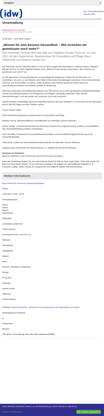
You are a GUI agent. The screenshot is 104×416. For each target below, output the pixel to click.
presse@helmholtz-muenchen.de (16, 234)
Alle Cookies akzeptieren (88, 412)
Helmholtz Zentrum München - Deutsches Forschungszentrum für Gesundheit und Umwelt (40, 307)
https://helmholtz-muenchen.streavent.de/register (42, 156)
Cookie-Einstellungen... (12, 412)
